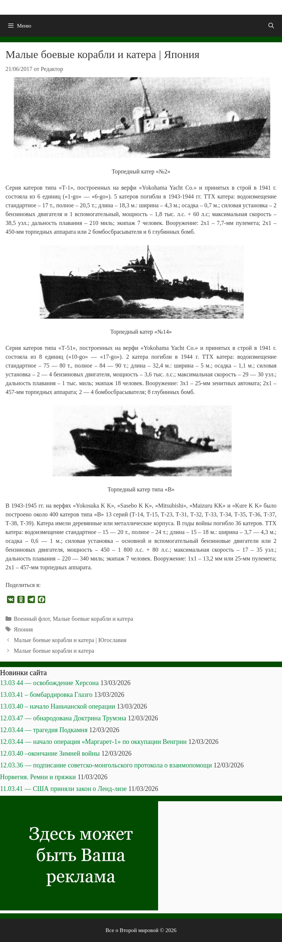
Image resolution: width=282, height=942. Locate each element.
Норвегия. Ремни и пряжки (38, 777)
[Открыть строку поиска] (271, 26)
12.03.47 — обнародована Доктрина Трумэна (63, 718)
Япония (23, 629)
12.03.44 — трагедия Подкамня (44, 730)
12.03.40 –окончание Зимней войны (50, 753)
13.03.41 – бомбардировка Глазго (46, 694)
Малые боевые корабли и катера (93, 619)
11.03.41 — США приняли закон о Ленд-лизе (63, 788)
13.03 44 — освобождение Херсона (49, 683)
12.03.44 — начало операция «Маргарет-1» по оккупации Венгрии (93, 741)
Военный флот (32, 619)
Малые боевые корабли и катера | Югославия (70, 640)
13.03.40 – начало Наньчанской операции (57, 706)
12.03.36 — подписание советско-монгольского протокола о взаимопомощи (106, 765)
